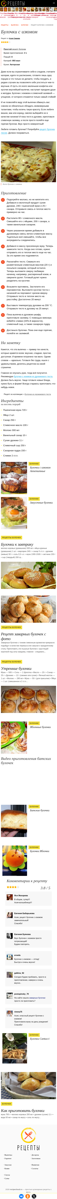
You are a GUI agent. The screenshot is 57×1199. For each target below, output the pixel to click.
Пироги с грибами (9, 15)
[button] (54, 3)
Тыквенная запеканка (5, 14)
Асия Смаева (14, 38)
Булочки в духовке (17, 15)
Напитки (35, 1165)
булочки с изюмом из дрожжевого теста (33, 376)
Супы (7, 1178)
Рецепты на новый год (55, 16)
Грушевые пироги (51, 14)
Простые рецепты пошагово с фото (28, 1139)
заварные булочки (37, 998)
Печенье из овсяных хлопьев (24, 16)
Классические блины (44, 14)
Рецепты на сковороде (47, 15)
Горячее (8, 1158)
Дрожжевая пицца (36, 14)
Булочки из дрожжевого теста (38, 394)
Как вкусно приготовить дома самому (13, 3)
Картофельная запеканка (32, 14)
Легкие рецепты (40, 14)
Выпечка (8, 1155)
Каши (7, 1168)
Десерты (35, 1155)
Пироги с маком (1, 15)
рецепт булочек (15, 49)
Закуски (8, 1165)
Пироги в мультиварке (28, 15)
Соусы (7, 1175)
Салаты (35, 1168)
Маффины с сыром (20, 15)
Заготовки (36, 1158)
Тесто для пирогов (13, 15)
